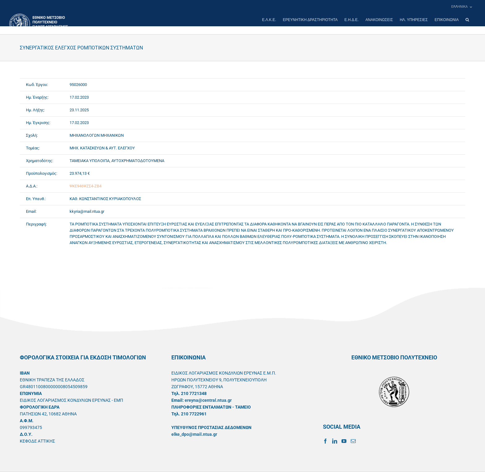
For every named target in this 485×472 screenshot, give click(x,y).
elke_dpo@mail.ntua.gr (194, 434)
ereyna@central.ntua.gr (208, 400)
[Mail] (353, 441)
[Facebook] (325, 441)
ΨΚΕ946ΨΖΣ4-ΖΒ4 (85, 186)
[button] (467, 20)
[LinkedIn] (334, 441)
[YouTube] (343, 441)
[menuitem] (461, 7)
